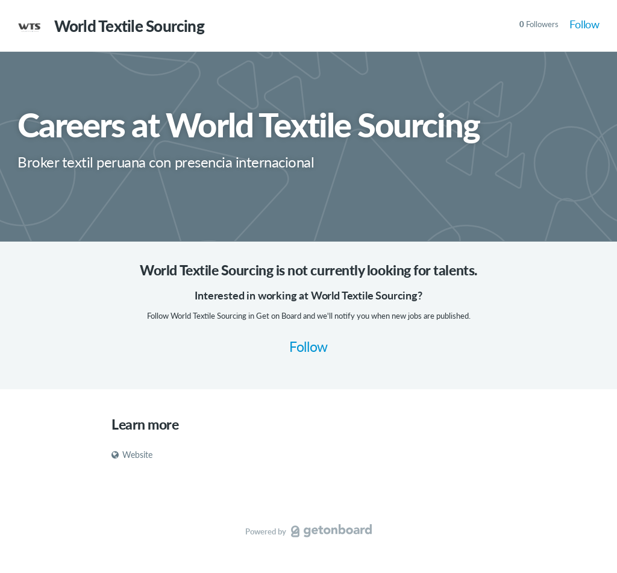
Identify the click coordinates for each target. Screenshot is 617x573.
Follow (584, 24)
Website (131, 454)
